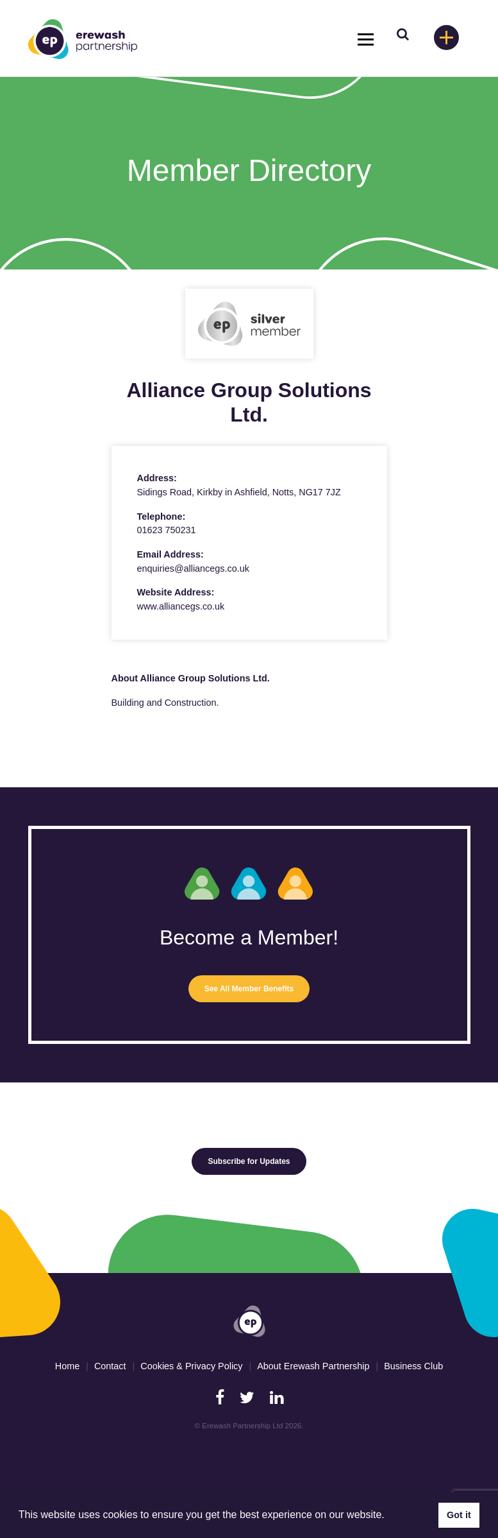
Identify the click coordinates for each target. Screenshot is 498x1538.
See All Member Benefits (249, 988)
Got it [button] (459, 1515)
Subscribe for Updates (249, 1161)
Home (67, 1366)
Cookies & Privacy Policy (191, 1366)
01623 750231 (166, 530)
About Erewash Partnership (313, 1366)
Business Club (413, 1366)
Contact (110, 1366)
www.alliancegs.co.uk (181, 606)
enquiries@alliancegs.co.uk (193, 568)
